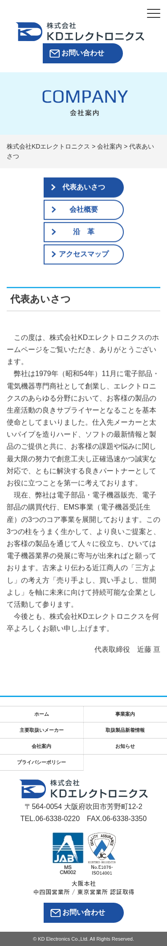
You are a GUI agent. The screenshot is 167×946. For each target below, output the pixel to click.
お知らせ (125, 746)
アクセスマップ (84, 254)
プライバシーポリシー (41, 762)
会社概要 (83, 209)
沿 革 (83, 232)
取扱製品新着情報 (125, 730)
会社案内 (41, 746)
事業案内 (125, 714)
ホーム (41, 714)
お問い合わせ (82, 53)
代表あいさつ (83, 187)
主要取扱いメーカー (42, 730)
